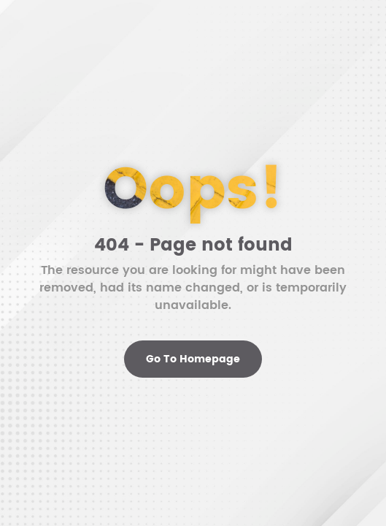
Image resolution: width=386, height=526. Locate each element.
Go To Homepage (193, 359)
